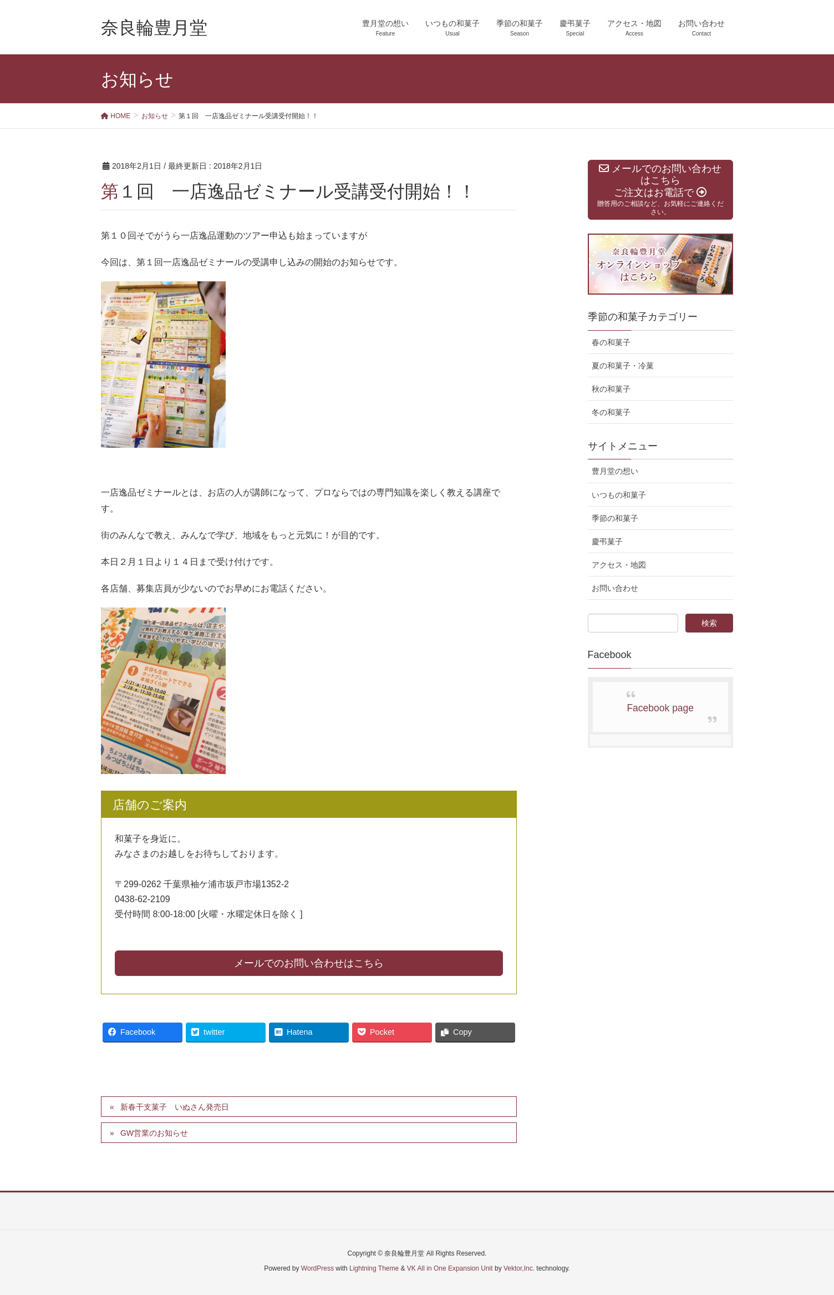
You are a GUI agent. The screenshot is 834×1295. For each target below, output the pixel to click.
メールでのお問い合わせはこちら (309, 963)
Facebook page (660, 708)
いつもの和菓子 (619, 494)
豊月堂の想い (615, 471)
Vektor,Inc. (519, 1268)
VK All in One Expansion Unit (450, 1268)
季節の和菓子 (615, 518)
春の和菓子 (611, 342)
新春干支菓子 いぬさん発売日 (174, 1106)
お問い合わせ (615, 588)
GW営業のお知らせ (154, 1133)
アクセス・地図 (619, 564)
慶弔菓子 (607, 541)
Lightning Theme (374, 1268)
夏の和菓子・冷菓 (623, 365)
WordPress (317, 1268)
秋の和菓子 (611, 389)
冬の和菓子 (611, 412)
